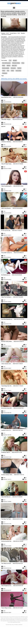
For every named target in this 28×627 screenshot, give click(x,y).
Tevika (12, 70)
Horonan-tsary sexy (10, 624)
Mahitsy (8, 65)
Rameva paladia (5, 68)
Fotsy (23, 63)
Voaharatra (4, 73)
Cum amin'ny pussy (6, 63)
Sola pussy (13, 68)
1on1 (10, 60)
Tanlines (19, 68)
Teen (8, 70)
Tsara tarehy (18, 70)
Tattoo (3, 70)
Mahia (3, 65)
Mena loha (14, 65)
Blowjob (15, 60)
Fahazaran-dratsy (16, 63)
